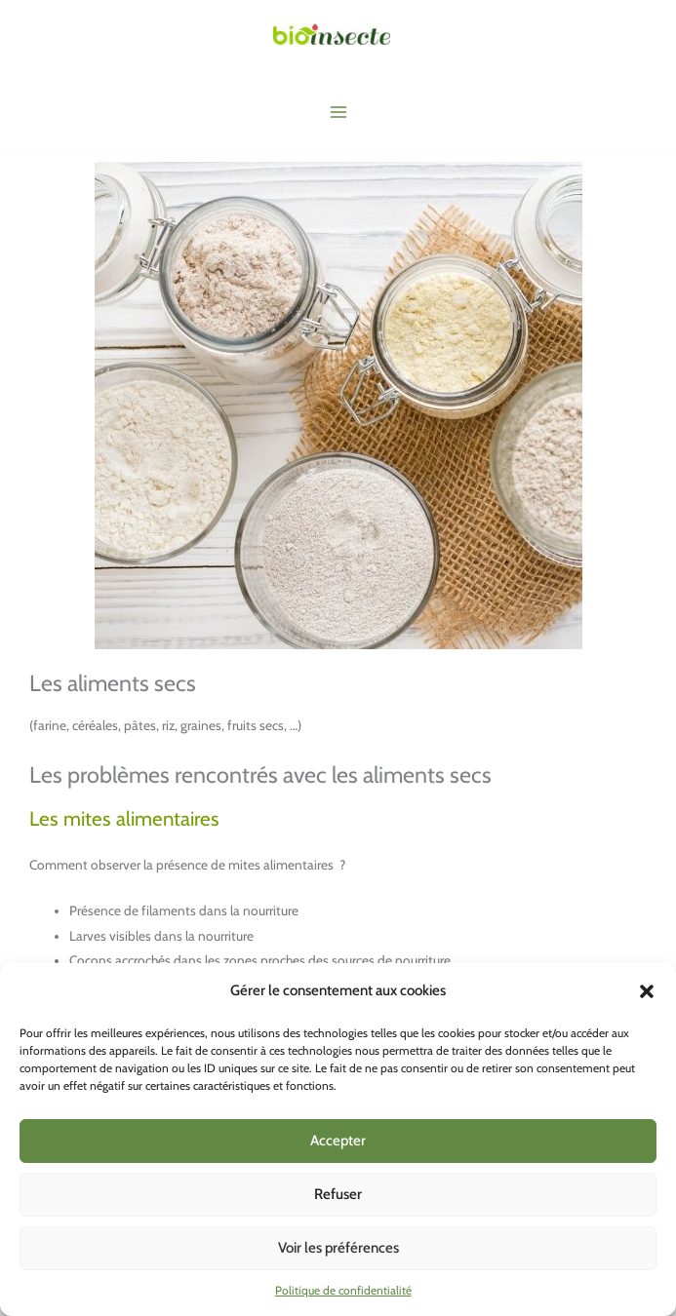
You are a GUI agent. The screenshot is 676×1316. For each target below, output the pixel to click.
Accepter (338, 1140)
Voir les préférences (338, 1248)
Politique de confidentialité (343, 1290)
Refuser (338, 1194)
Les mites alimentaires (126, 818)
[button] (646, 991)
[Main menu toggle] (338, 113)
